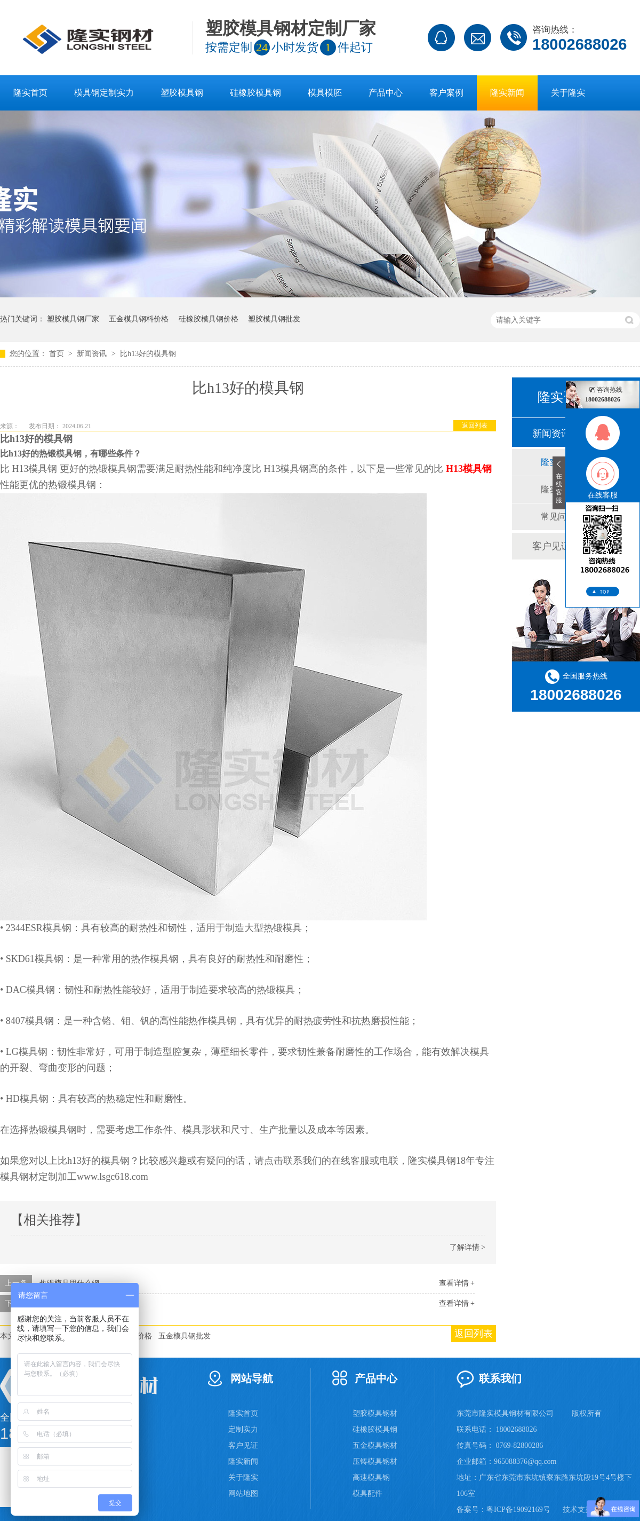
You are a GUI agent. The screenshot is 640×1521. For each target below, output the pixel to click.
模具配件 (367, 1494)
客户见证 (243, 1445)
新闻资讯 (93, 354)
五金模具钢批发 (184, 1336)
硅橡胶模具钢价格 (208, 319)
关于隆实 (568, 92)
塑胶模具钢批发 (274, 319)
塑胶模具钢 (182, 92)
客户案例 (446, 92)
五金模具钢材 (375, 1445)
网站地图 (243, 1494)
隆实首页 (30, 92)
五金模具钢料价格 (139, 319)
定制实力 (243, 1429)
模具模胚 (325, 92)
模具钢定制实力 (104, 92)
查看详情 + (457, 1283)
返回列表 (474, 425)
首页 (57, 354)
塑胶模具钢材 (375, 1413)
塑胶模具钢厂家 (73, 319)
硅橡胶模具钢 (255, 92)
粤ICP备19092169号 (518, 1510)
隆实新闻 (507, 92)
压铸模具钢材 (375, 1461)
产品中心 (386, 92)
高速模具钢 (371, 1477)
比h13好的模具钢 (148, 354)
